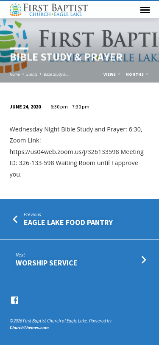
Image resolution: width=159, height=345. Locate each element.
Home (15, 74)
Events (31, 74)
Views (112, 74)
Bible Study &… (57, 74)
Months (137, 74)
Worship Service (47, 263)
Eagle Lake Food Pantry (68, 222)
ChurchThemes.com (29, 328)
